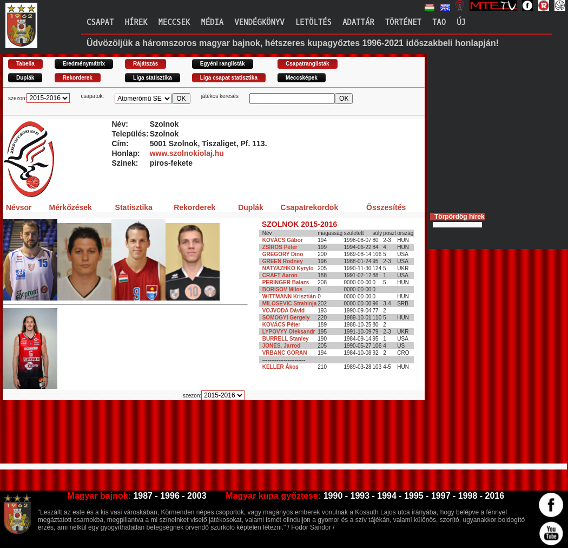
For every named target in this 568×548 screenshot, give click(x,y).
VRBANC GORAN (284, 353)
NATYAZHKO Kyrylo (288, 268)
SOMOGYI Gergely (286, 318)
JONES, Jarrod (281, 346)
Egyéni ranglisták (222, 64)
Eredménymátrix (84, 64)
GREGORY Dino (282, 254)
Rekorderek (78, 78)
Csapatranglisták (307, 64)
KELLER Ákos (280, 367)
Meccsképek (302, 78)
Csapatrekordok (310, 207)
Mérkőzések (70, 207)
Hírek (135, 22)
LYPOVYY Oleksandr (288, 332)
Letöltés (313, 22)
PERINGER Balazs (285, 282)
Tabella (25, 64)
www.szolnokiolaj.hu (187, 153)
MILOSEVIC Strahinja (289, 303)
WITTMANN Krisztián (289, 296)
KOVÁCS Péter (281, 325)
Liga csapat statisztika (228, 78)
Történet (403, 22)
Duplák (25, 78)
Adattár (358, 22)
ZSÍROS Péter (280, 247)
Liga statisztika (152, 78)
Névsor (18, 207)
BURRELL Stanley (285, 339)
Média (212, 22)
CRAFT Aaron (280, 275)
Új (461, 22)
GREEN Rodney (282, 261)
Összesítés (386, 207)
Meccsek (174, 22)
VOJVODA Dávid (283, 311)
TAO (439, 22)
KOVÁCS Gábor (282, 240)
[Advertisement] (200, 436)
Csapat (100, 22)
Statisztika (134, 207)
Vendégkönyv (259, 22)
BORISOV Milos (282, 289)
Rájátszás (145, 64)
